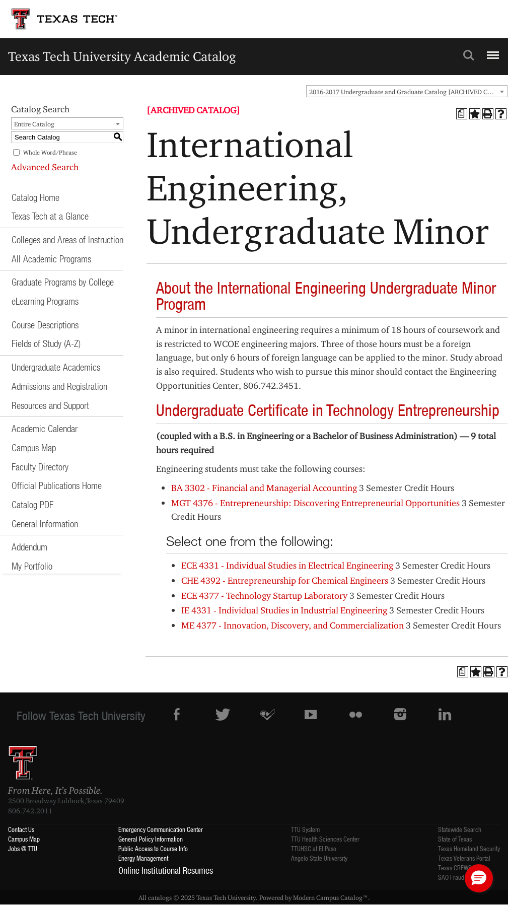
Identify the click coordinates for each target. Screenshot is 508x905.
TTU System (305, 829)
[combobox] (406, 91)
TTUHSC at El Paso (313, 848)
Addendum (29, 546)
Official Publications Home (57, 485)
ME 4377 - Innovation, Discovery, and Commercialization (292, 625)
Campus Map (34, 447)
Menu (491, 51)
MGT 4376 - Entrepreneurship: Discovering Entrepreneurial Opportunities (315, 503)
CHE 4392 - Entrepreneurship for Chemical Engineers (284, 580)
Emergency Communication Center (160, 829)
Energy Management (143, 858)
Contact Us (21, 829)
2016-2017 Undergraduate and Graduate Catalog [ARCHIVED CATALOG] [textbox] (408, 92)
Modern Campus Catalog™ (330, 897)
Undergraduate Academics (56, 367)
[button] (479, 878)
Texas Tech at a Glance (50, 216)
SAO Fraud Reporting (463, 877)
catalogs (160, 897)
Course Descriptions (45, 324)
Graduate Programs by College (63, 282)
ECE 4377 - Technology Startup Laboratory (264, 595)
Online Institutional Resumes (165, 870)
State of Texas (455, 838)
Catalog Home (35, 197)
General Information (45, 523)
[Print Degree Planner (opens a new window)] (461, 113)
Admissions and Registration (59, 386)
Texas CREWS (455, 867)
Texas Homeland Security (469, 848)
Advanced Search (45, 167)
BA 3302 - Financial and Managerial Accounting (264, 488)
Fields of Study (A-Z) (46, 343)
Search (469, 55)
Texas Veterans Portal (464, 858)
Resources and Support (50, 405)
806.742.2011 (30, 810)
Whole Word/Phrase (50, 152)
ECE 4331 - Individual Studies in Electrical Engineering (287, 565)
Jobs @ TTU (22, 848)
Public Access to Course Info (153, 848)
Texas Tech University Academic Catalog (122, 56)
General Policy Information (150, 838)
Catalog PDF (32, 504)
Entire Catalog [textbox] (34, 124)
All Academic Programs (51, 258)
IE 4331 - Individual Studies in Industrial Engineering (284, 610)
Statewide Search (459, 829)
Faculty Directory (40, 466)
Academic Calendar (45, 428)
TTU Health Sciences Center (325, 838)
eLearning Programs (45, 301)
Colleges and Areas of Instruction (67, 239)
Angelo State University (319, 858)
